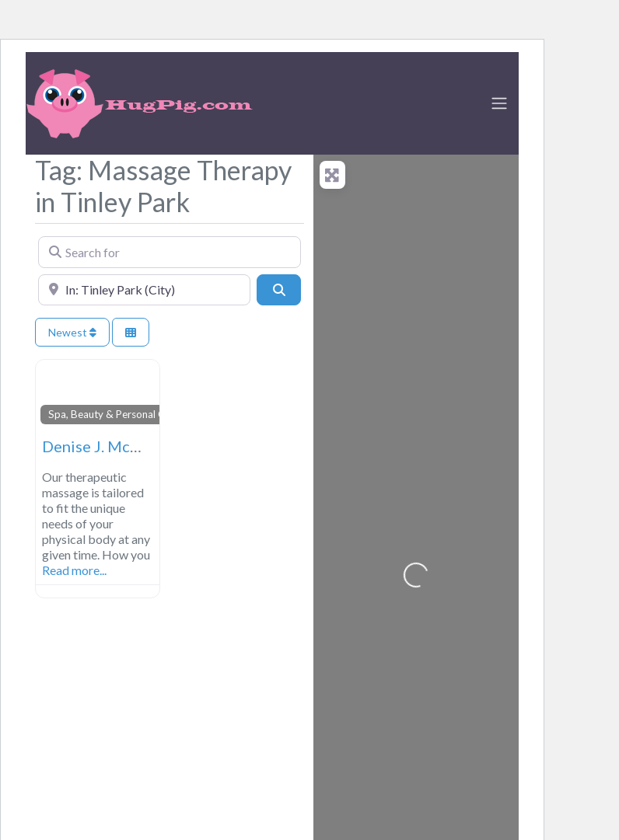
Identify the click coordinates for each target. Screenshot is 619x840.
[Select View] (130, 332)
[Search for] (169, 251)
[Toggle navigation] (499, 103)
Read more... (74, 570)
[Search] (278, 289)
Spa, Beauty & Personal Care (114, 414)
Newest (72, 332)
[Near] (144, 289)
